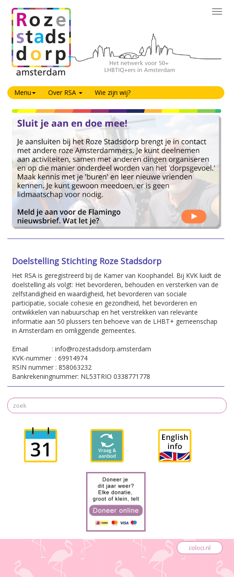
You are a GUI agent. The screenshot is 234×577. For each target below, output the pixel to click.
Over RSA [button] (65, 92)
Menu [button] (25, 92)
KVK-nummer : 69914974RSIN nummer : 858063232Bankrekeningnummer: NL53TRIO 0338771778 (116, 319)
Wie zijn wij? (113, 92)
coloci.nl (200, 548)
